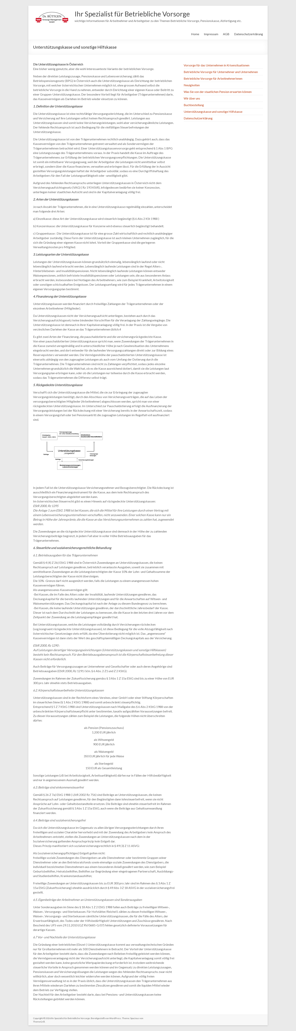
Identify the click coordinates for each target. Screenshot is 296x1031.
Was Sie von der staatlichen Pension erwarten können (218, 91)
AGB (226, 34)
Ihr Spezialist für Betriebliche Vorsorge (132, 14)
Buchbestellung (194, 105)
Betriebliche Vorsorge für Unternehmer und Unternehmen (221, 72)
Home (195, 34)
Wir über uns (192, 98)
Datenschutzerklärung (248, 34)
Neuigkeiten (192, 85)
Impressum (211, 34)
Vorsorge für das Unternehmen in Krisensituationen (216, 65)
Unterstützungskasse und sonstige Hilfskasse (213, 111)
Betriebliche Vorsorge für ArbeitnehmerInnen (213, 78)
